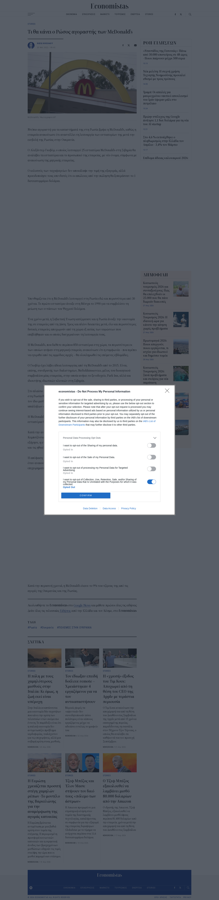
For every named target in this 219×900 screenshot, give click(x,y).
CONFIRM (86, 495)
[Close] (168, 391)
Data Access (109, 508)
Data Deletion (90, 508)
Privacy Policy (128, 508)
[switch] (151, 445)
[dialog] (109, 450)
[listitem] (109, 438)
